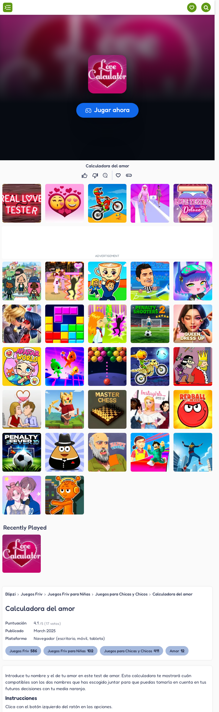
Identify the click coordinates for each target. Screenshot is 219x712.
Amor (177, 593)
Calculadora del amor (173, 537)
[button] (107, 74)
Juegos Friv (32, 537)
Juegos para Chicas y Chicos (121, 537)
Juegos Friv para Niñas (69, 537)
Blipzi (10, 537)
